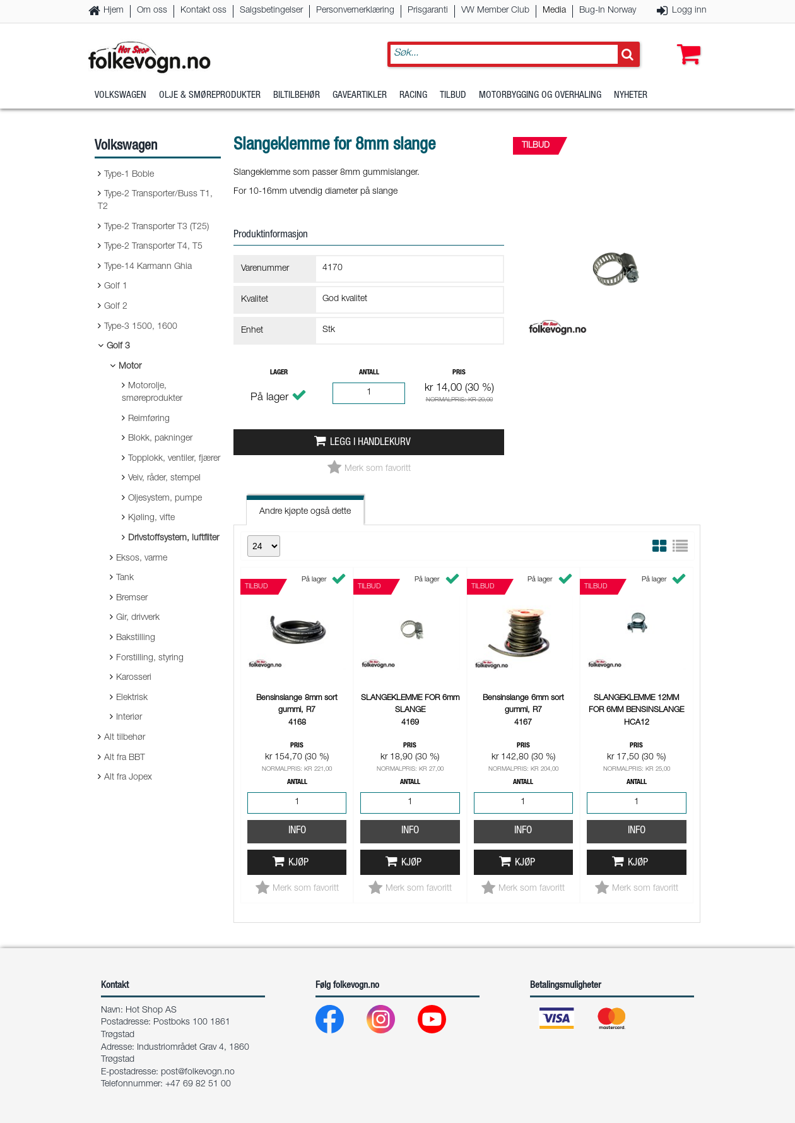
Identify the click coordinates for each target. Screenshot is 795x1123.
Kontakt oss (203, 10)
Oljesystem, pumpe (165, 498)
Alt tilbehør (124, 738)
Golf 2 (115, 306)
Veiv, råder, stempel (164, 478)
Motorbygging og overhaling (540, 97)
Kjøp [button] (298, 863)
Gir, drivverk (138, 618)
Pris (459, 372)
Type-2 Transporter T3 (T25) (156, 227)
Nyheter (630, 97)
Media (554, 10)
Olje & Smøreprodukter (210, 97)
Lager (279, 372)
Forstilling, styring (150, 658)
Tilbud (453, 97)
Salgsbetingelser (271, 10)
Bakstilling (135, 638)
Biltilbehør (296, 97)
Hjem (113, 10)
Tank (125, 578)
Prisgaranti (428, 10)
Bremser (132, 598)
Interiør (129, 717)
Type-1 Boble (129, 174)
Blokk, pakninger (160, 438)
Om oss (152, 10)
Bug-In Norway (607, 10)
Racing (413, 97)
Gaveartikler (360, 97)
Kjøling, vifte (151, 518)
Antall (369, 372)
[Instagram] (391, 1022)
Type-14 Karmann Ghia (148, 267)
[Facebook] (339, 1022)
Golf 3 (118, 346)
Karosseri (133, 678)
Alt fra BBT (124, 758)
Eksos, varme (141, 558)
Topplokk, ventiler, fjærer (174, 459)
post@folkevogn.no (198, 1072)
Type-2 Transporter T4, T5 (153, 246)
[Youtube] (442, 1022)
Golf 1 (115, 286)
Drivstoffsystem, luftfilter (173, 538)
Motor (130, 366)
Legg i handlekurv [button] (370, 442)
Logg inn (689, 10)
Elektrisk (132, 698)
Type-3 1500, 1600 (140, 327)
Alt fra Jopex (128, 777)
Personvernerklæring (355, 10)
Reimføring (149, 419)
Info (297, 831)
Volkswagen (120, 97)
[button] (686, 42)
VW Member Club (495, 10)
